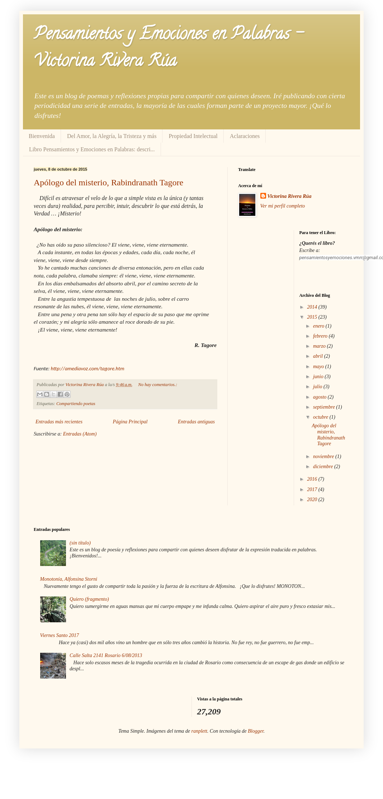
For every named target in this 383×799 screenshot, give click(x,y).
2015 (312, 317)
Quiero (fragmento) (89, 599)
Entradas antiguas (196, 421)
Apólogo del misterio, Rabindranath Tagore (108, 182)
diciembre (323, 466)
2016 (312, 479)
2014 (312, 307)
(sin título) (80, 543)
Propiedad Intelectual (193, 136)
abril (318, 356)
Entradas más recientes (59, 421)
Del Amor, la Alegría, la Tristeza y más (112, 136)
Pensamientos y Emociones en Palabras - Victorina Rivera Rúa (168, 49)
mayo (319, 366)
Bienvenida (42, 136)
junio (319, 376)
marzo (320, 346)
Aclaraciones (245, 136)
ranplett (199, 731)
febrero (321, 336)
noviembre (324, 456)
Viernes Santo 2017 (59, 635)
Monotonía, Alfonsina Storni (69, 579)
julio (318, 386)
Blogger (256, 731)
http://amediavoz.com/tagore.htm (87, 368)
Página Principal (130, 421)
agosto (320, 397)
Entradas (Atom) (80, 434)
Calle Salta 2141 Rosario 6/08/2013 (106, 655)
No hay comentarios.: (157, 384)
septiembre (324, 407)
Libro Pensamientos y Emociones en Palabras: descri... (92, 149)
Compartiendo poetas (75, 403)
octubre (321, 417)
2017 (312, 489)
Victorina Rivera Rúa (290, 196)
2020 (312, 499)
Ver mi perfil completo (282, 206)
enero (319, 326)
